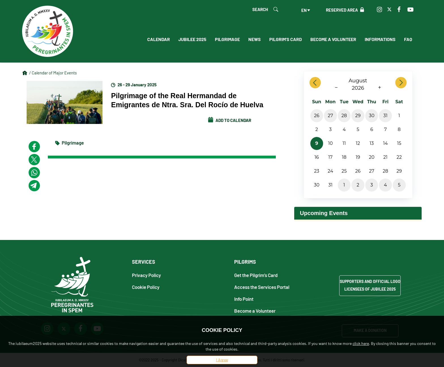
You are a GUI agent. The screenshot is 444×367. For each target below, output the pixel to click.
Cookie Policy (145, 287)
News (254, 39)
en (304, 10)
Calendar (158, 39)
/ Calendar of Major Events (53, 72)
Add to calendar (229, 120)
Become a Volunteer (333, 39)
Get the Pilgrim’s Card (256, 275)
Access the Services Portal (261, 287)
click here (361, 343)
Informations (380, 39)
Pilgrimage (227, 39)
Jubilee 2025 (192, 39)
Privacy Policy (146, 275)
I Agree (222, 359)
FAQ (408, 39)
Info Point (243, 298)
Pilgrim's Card (285, 39)
